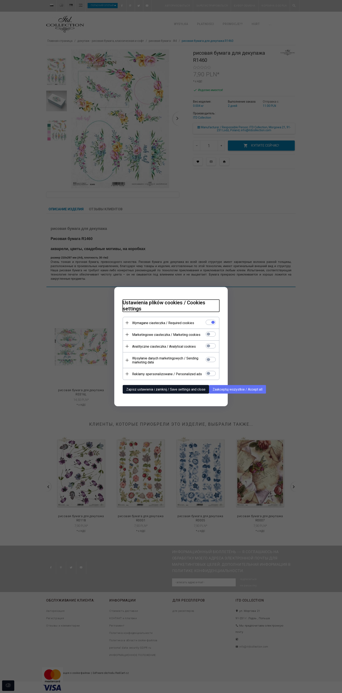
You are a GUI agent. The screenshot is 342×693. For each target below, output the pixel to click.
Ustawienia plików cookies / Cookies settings (164, 305)
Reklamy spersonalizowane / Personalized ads (167, 374)
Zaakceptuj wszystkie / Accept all (237, 389)
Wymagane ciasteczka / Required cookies (163, 323)
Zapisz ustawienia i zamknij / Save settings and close (165, 389)
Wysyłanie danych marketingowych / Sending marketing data (165, 360)
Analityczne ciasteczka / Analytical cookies (164, 346)
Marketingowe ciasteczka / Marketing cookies (166, 335)
